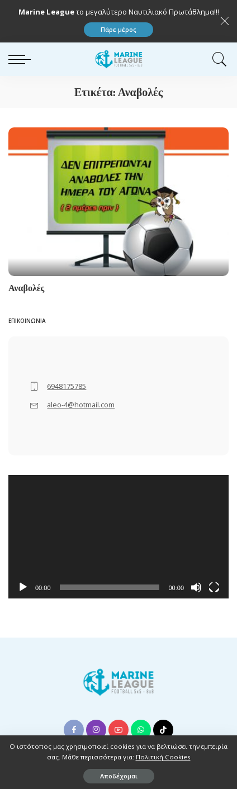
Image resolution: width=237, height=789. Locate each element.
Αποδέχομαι (119, 776)
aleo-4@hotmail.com (81, 405)
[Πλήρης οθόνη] (214, 587)
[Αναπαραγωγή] (23, 587)
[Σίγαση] (196, 587)
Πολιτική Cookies (163, 757)
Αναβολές (26, 287)
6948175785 (66, 386)
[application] (118, 537)
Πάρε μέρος (118, 29)
